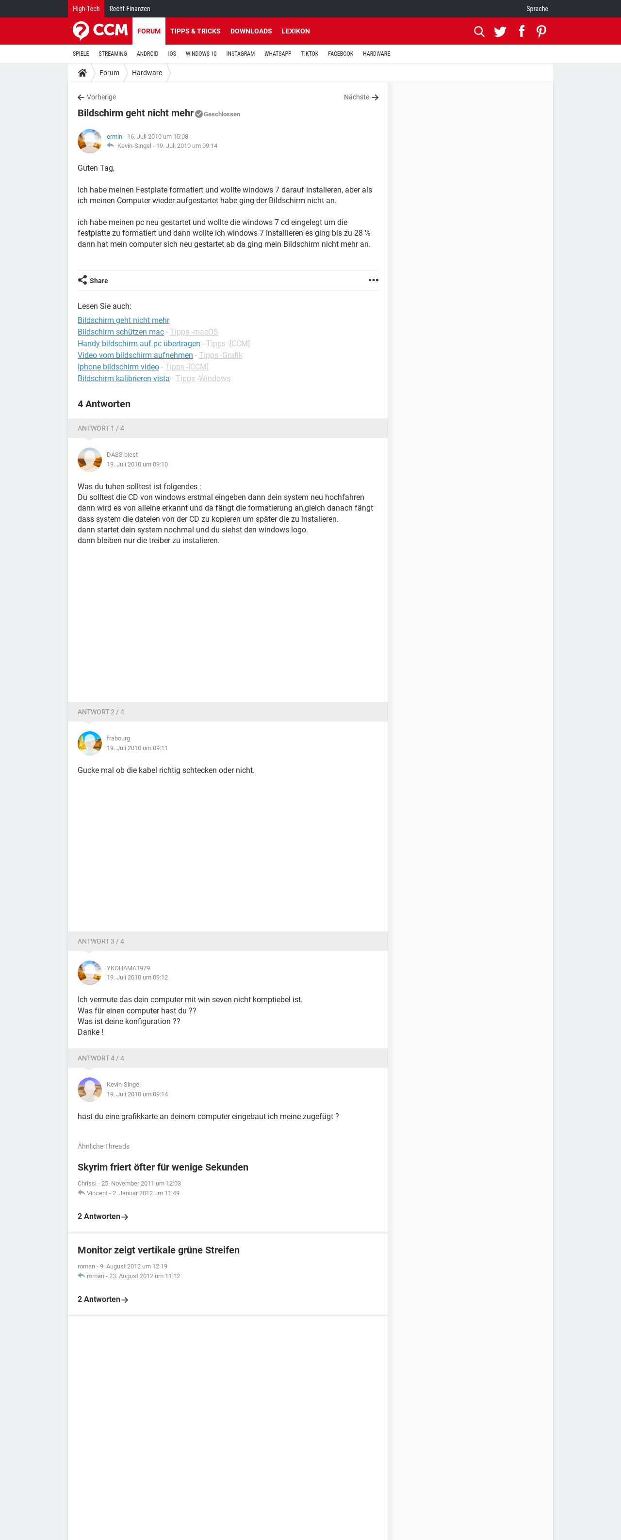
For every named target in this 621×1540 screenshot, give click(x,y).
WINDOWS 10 (201, 53)
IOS (172, 53)
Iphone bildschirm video (118, 366)
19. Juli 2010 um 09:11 (137, 748)
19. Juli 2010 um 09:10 (137, 464)
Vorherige (101, 97)
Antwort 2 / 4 (101, 712)
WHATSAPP (277, 53)
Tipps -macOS (194, 332)
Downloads (251, 31)
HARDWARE (376, 53)
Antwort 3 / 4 (101, 941)
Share (99, 281)
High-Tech (86, 9)
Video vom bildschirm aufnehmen (135, 355)
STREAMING (113, 53)
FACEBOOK (340, 53)
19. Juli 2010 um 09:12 (137, 977)
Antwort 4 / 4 (101, 1058)
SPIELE (81, 53)
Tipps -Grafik (221, 355)
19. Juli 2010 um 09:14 (186, 145)
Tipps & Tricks (195, 31)
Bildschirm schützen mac (121, 332)
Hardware (147, 73)
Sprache (537, 9)
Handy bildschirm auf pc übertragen (139, 343)
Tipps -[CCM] (228, 343)
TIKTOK (310, 53)
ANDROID (148, 53)
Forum (149, 31)
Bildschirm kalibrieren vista (124, 378)
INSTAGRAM (241, 53)
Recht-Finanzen (129, 9)
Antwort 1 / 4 (101, 428)
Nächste (356, 97)
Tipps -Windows (203, 378)
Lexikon (296, 31)
